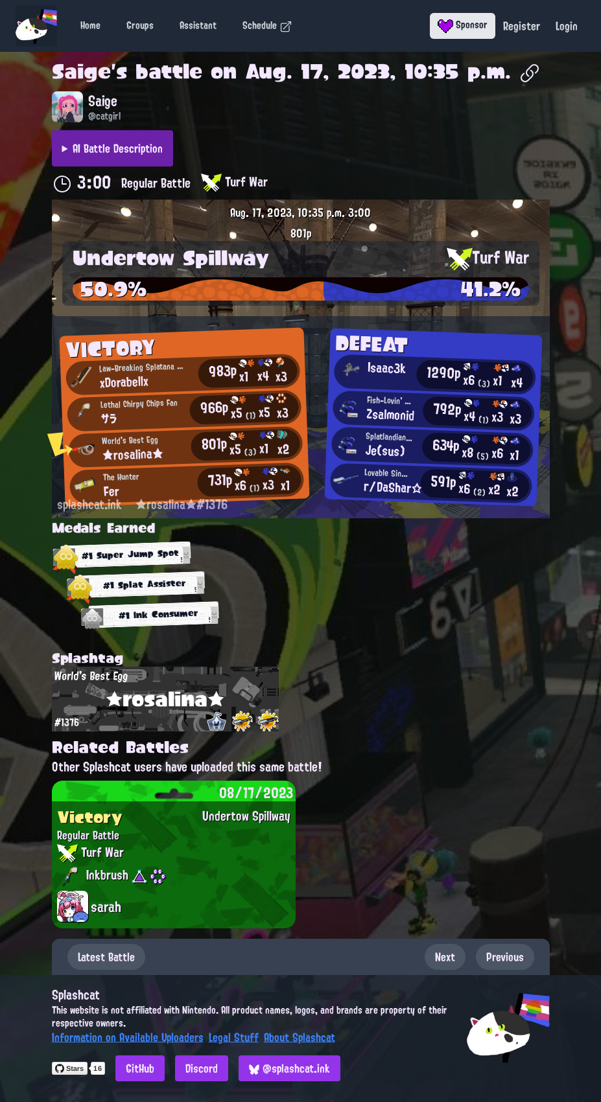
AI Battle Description (118, 148)
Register (521, 26)
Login (567, 26)
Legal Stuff (234, 1037)
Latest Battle (106, 957)
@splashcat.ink (289, 1068)
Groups (140, 25)
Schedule (267, 25)
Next (445, 957)
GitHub (140, 1068)
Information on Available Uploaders (128, 1037)
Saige (81, 71)
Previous (505, 957)
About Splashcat (299, 1037)
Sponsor (463, 25)
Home (90, 25)
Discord (201, 1068)
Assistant (198, 25)
